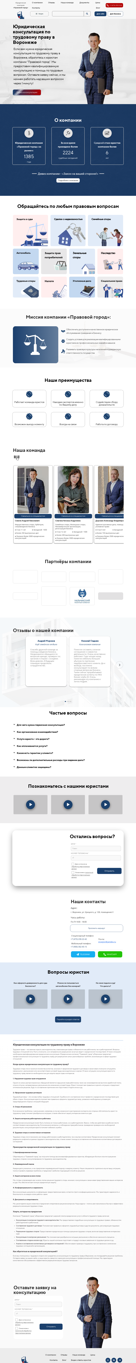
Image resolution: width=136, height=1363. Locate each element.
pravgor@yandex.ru (107, 942)
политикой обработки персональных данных (82, 875)
